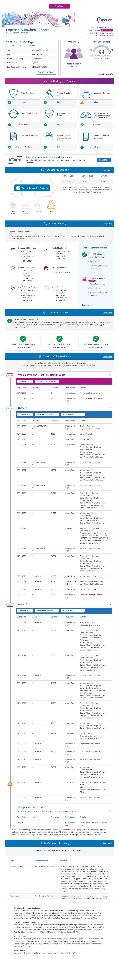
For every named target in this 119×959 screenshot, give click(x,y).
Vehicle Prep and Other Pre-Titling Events (41, 374)
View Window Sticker (46, 72)
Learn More (104, 160)
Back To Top (107, 170)
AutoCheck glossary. (74, 850)
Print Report (59, 6)
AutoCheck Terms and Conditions (62, 911)
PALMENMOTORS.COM (105, 35)
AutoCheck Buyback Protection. (62, 925)
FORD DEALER (85, 540)
